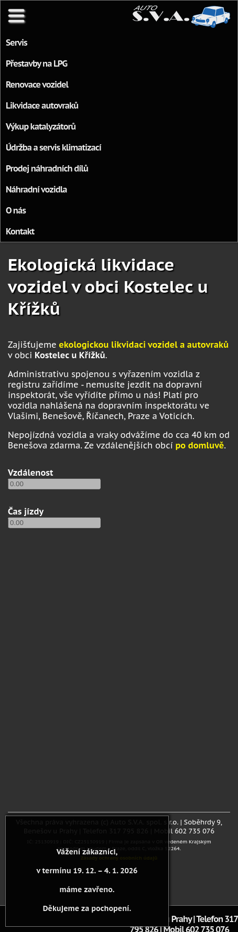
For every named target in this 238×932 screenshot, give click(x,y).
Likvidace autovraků (42, 105)
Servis (16, 42)
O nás (16, 210)
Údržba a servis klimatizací (53, 147)
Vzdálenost (30, 472)
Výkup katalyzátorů (40, 126)
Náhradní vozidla (36, 189)
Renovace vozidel (37, 84)
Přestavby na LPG (36, 63)
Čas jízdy (26, 511)
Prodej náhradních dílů (47, 168)
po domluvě (199, 445)
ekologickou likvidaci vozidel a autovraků (144, 344)
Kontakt (20, 231)
